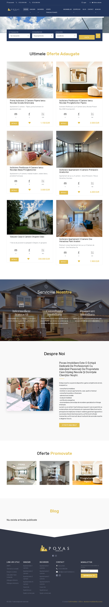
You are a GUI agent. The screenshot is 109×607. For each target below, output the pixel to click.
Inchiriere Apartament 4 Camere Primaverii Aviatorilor (78, 171)
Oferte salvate (95, 2)
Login (83, 2)
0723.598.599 (36, 2)
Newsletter (86, 562)
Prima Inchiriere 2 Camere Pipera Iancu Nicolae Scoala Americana (27, 101)
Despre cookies (12, 572)
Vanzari (32, 9)
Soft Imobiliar (72, 601)
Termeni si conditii (12, 569)
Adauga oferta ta (12, 580)
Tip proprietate (37, 32)
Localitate (59, 32)
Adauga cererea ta (12, 583)
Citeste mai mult (69, 425)
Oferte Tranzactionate (51, 11)
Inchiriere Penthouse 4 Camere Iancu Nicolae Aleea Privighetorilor (26, 168)
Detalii (14, 123)
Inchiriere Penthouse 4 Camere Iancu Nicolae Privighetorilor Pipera (76, 101)
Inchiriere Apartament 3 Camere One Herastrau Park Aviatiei (75, 240)
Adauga (98, 9)
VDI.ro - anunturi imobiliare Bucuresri (90, 601)
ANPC (8, 566)
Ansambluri (67, 9)
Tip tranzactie (13, 32)
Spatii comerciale (28, 593)
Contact (90, 9)
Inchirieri (40, 9)
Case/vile (26, 587)
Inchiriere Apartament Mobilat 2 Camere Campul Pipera (54, 473)
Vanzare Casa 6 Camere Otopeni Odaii (27, 236)
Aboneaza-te (89, 575)
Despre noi (76, 9)
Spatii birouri (27, 590)
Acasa (26, 9)
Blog (84, 9)
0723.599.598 (22, 2)
